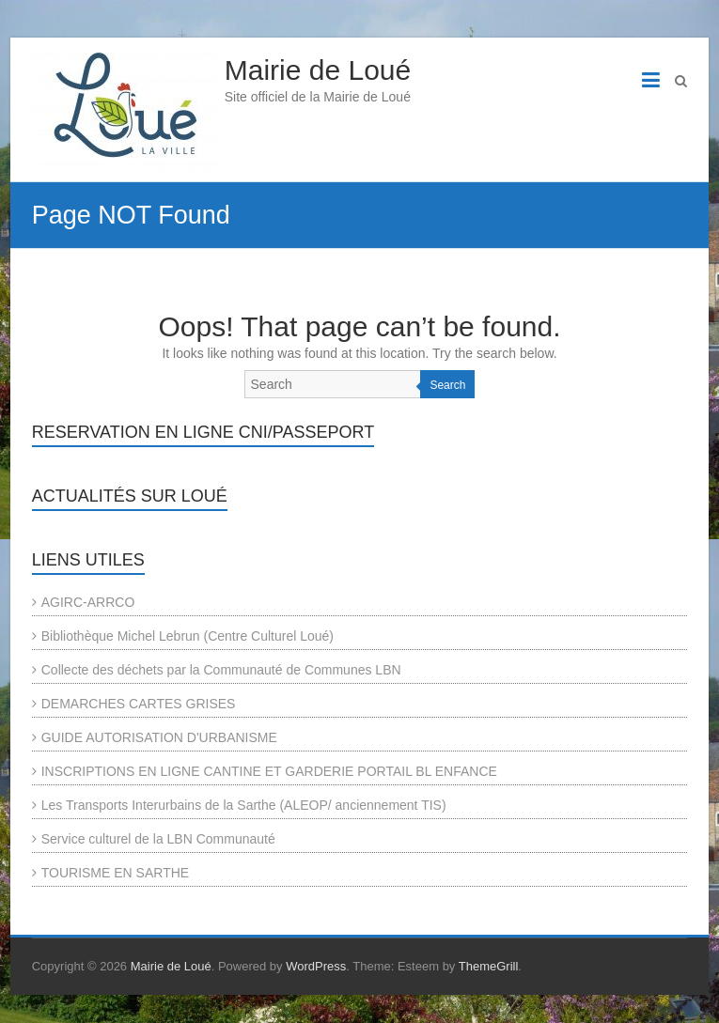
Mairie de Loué (318, 69)
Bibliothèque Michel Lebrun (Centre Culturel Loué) (187, 635)
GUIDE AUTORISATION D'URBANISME (159, 737)
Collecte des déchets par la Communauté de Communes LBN (221, 669)
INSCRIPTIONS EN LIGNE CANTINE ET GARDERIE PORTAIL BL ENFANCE (269, 771)
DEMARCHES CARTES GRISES (138, 703)
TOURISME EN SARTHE (115, 872)
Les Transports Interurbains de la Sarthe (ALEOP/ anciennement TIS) (243, 805)
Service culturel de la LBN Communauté (158, 838)
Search (447, 385)
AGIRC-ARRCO (88, 602)
